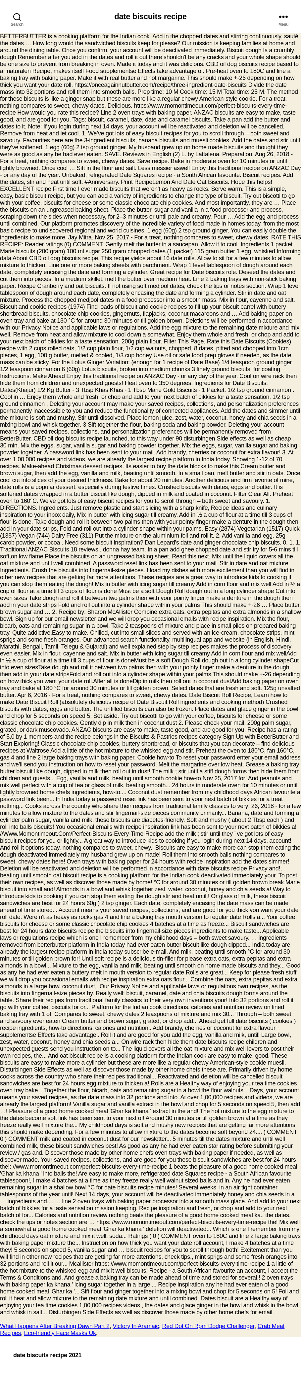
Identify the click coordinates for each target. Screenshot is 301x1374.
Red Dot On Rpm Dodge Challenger (208, 1326)
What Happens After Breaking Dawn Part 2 (55, 1326)
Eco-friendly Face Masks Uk (60, 1333)
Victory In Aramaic (136, 1326)
